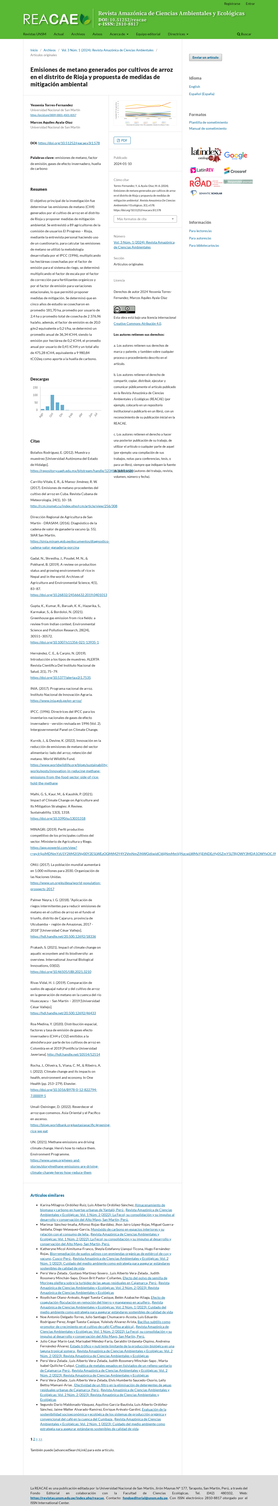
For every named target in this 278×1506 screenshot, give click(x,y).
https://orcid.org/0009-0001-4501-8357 (53, 115)
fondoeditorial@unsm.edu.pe (145, 1498)
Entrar (250, 4)
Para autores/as (200, 238)
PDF (123, 140)
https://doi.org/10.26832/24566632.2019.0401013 (68, 595)
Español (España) (201, 94)
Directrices (177, 34)
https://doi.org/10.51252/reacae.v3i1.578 (69, 143)
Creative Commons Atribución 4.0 (137, 324)
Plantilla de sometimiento (208, 122)
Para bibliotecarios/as (204, 245)
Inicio (34, 50)
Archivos (78, 34)
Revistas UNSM (34, 34)
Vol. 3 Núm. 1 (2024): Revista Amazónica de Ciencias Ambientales (108, 50)
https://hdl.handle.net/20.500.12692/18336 (63, 936)
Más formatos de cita (132, 219)
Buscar (244, 34)
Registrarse (232, 4)
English (194, 86)
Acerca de (118, 34)
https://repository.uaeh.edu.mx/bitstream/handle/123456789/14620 (81, 471)
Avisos (97, 34)
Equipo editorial (148, 34)
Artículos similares (47, 1195)
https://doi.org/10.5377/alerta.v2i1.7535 (60, 677)
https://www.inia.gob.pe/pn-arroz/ (56, 701)
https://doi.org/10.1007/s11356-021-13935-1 (64, 642)
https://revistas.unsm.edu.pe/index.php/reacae (67, 1498)
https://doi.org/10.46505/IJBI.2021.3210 (60, 972)
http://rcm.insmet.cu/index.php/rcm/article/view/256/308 (73, 506)
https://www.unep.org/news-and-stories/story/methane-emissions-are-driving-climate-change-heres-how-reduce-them (64, 1166)
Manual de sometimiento (208, 128)
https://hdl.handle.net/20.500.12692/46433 (63, 1013)
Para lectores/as (200, 231)
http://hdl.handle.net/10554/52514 (73, 1054)
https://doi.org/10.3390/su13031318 (57, 818)
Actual (59, 34)
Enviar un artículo (206, 57)
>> (40, 1439)
